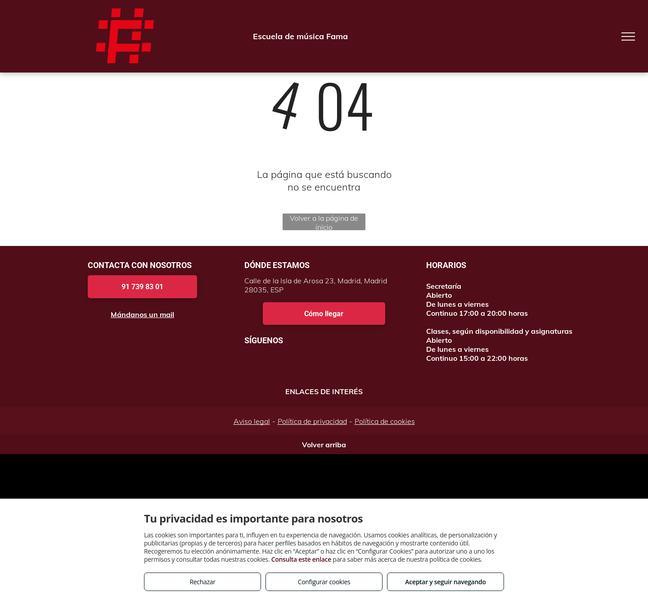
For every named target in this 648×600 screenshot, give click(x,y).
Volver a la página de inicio (324, 222)
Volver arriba (324, 444)
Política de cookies (385, 421)
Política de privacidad (312, 421)
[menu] (628, 36)
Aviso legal (252, 421)
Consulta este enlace (301, 559)
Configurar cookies (324, 581)
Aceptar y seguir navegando (445, 581)
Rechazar (202, 581)
